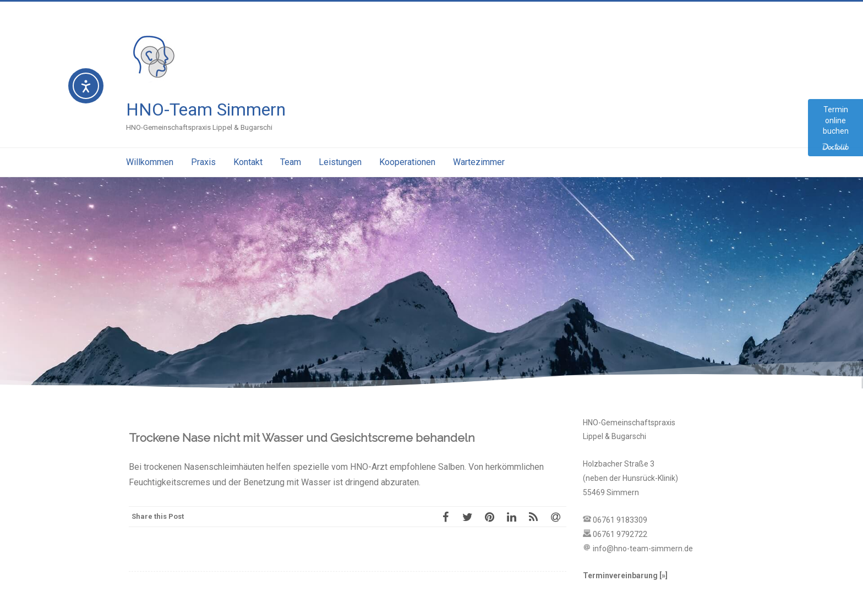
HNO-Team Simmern (206, 109)
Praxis (203, 162)
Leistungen (340, 162)
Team (290, 162)
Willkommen (149, 162)
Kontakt (248, 162)
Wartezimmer (479, 162)
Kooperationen (407, 162)
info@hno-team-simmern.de (643, 548)
